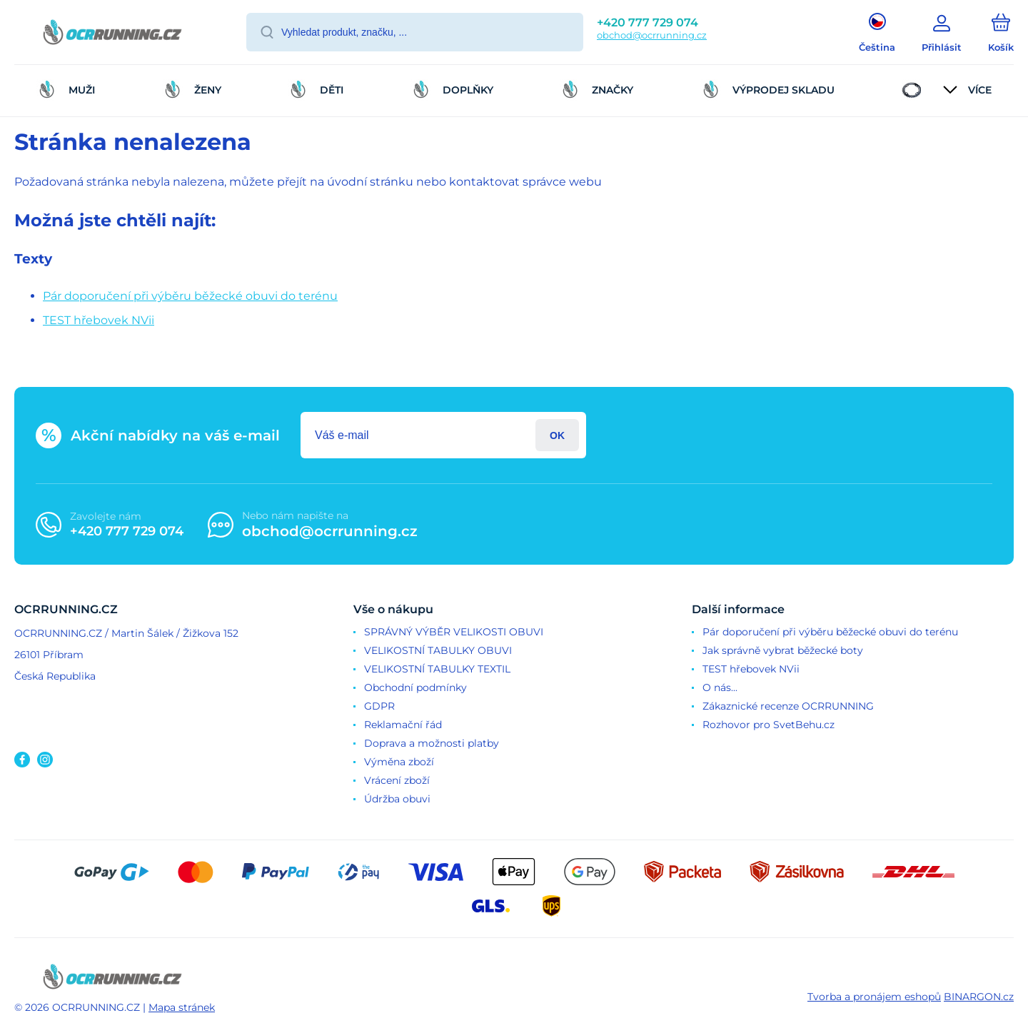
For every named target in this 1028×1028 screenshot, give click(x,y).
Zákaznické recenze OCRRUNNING (788, 706)
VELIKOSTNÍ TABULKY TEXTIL (437, 668)
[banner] (112, 34)
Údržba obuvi (397, 798)
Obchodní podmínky (415, 687)
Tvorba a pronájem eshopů (874, 996)
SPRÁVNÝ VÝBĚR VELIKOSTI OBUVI (453, 631)
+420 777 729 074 (647, 22)
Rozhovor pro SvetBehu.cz (768, 724)
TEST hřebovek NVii (98, 320)
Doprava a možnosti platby (431, 743)
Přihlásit (557, 435)
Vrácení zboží (397, 780)
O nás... (719, 687)
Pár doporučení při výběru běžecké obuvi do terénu (190, 296)
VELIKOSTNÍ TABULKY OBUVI (438, 650)
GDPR (379, 706)
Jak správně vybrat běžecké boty (782, 650)
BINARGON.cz (979, 996)
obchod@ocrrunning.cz (652, 35)
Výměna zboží (399, 761)
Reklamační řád (403, 724)
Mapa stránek (181, 1007)
